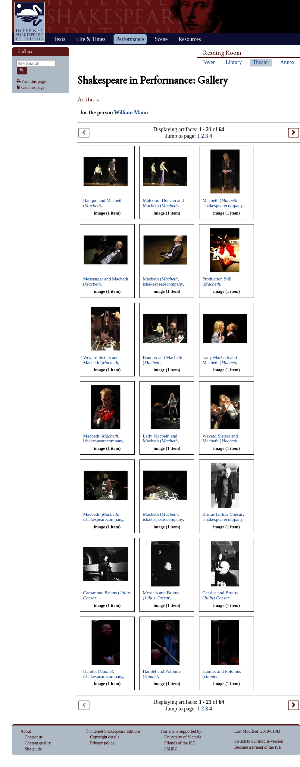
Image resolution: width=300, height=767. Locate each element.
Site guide (33, 749)
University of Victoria (182, 737)
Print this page (33, 81)
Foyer (208, 62)
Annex (287, 62)
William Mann (131, 113)
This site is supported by (180, 731)
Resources (190, 39)
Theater (261, 62)
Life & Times (90, 39)
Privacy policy (102, 743)
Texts (59, 39)
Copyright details (104, 737)
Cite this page (33, 87)
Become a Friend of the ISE (257, 747)
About (25, 731)
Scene (161, 39)
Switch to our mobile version (258, 741)
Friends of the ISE (179, 743)
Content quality (38, 743)
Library (234, 62)
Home (29, 22)
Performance (130, 39)
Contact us (34, 737)
